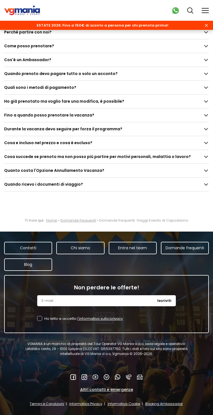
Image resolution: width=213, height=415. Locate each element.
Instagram (84, 377)
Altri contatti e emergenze (106, 389)
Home (51, 220)
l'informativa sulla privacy (100, 318)
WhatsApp (117, 377)
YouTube (95, 377)
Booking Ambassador (164, 403)
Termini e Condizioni (47, 403)
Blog (28, 264)
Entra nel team (132, 248)
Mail (140, 377)
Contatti (28, 248)
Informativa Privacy (85, 403)
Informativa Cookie (124, 403)
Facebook (73, 377)
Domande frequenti (78, 220)
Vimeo (106, 377)
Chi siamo (80, 248)
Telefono (128, 377)
